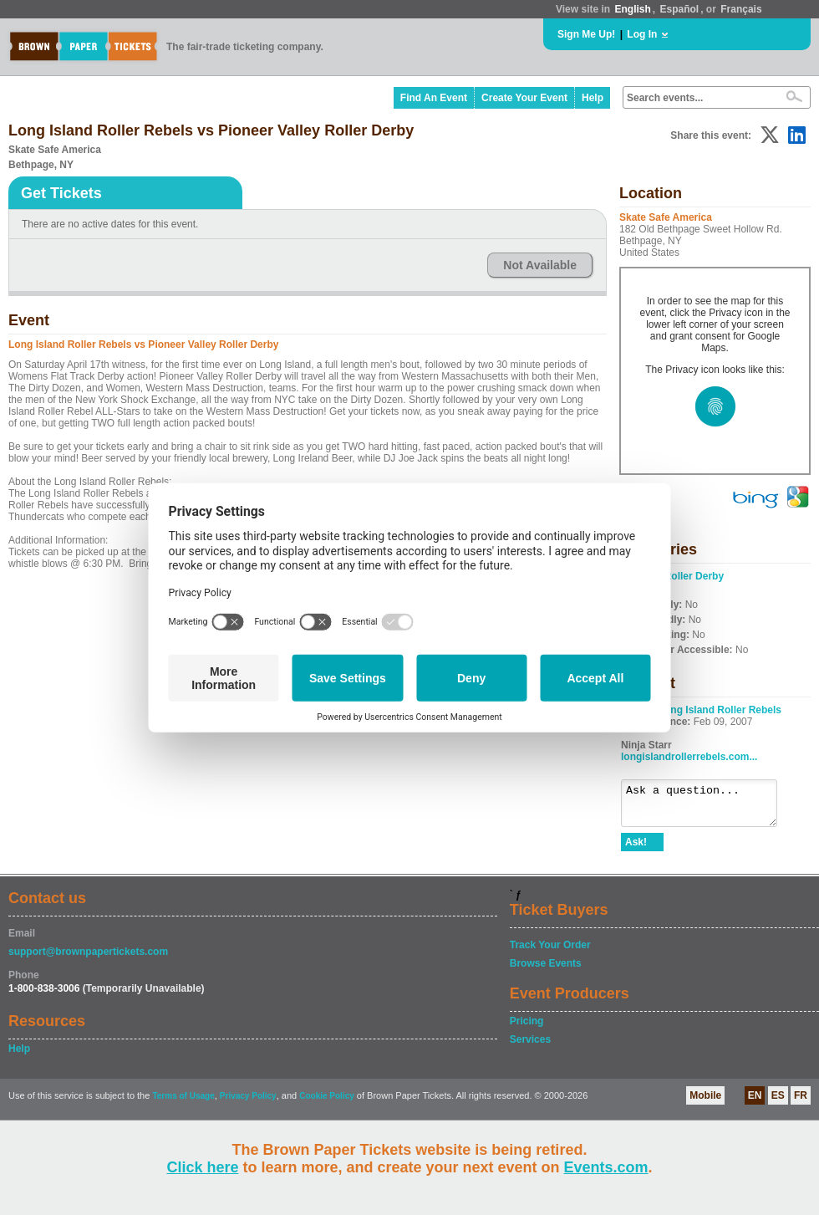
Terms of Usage (183, 1103)
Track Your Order (550, 952)
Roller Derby (694, 576)
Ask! (636, 849)
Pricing (527, 1028)
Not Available (540, 265)
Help (592, 98)
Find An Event (433, 98)
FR (800, 1103)
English (632, 9)
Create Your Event (524, 98)
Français (740, 9)
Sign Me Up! (586, 34)
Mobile (705, 1103)
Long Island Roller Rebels (720, 710)
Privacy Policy (248, 1103)
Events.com (606, 1167)
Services (530, 1047)
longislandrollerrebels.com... (689, 757)
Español (679, 9)
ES (778, 1103)
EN (755, 1103)
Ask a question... (707, 807)
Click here (202, 1167)
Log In (642, 34)
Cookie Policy (326, 1103)
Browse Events (546, 971)
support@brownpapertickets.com (88, 959)
